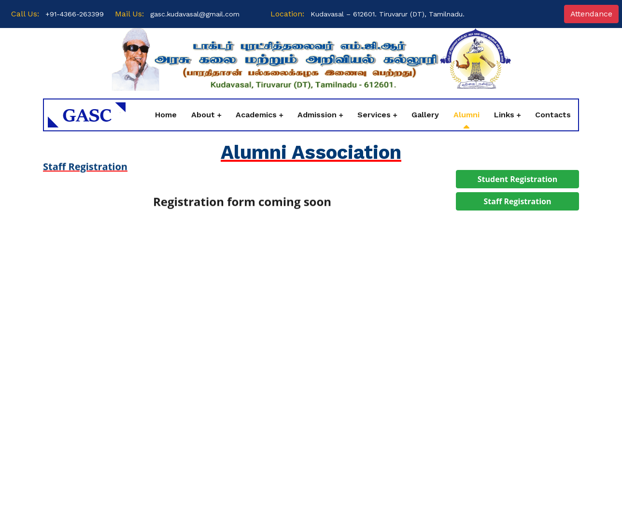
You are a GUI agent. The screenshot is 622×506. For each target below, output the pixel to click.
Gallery (425, 114)
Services (374, 114)
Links (504, 114)
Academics (256, 114)
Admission (317, 114)
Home (166, 114)
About (203, 114)
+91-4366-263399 (74, 14)
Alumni (466, 114)
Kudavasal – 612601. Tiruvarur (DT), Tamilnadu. (388, 14)
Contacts (553, 114)
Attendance (591, 13)
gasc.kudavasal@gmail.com (195, 14)
